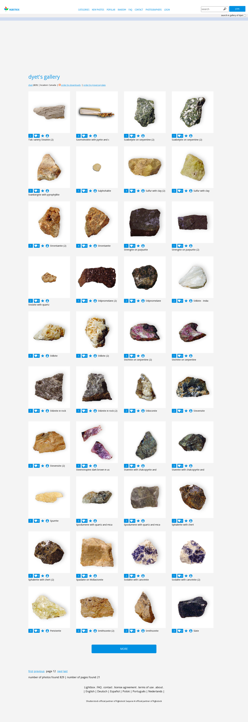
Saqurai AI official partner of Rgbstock (144, 701)
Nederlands (155, 691)
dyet (30, 85)
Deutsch (102, 691)
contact (139, 9)
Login (167, 9)
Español (115, 691)
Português (139, 691)
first (30, 671)
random (122, 9)
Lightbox (89, 687)
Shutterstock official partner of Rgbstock (105, 701)
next (60, 671)
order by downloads (71, 85)
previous (39, 671)
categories (83, 9)
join (237, 8)
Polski (126, 691)
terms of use (146, 687)
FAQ (130, 9)
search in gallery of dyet (232, 15)
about (159, 687)
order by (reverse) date (94, 85)
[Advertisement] (124, 47)
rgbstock (11, 9)
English (90, 691)
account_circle (47, 136)
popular (111, 9)
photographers (154, 9)
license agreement (125, 687)
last (65, 671)
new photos (98, 9)
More (124, 649)
